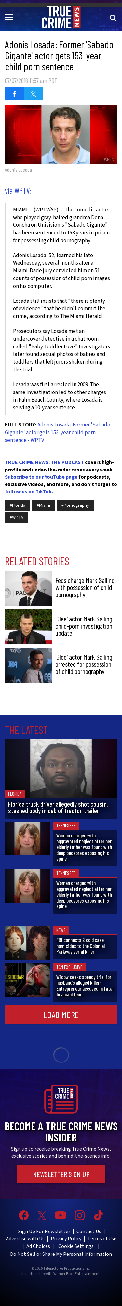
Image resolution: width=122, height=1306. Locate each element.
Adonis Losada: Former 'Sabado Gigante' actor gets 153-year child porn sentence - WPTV (57, 432)
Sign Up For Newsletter (44, 1231)
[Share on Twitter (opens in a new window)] (33, 93)
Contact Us (88, 1231)
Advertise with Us (25, 1238)
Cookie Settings (76, 1246)
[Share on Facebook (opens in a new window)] (14, 93)
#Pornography (75, 505)
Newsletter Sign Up (61, 1174)
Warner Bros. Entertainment (76, 1274)
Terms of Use (102, 1238)
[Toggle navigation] (10, 16)
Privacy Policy (66, 1238)
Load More (61, 1014)
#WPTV (16, 517)
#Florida (17, 505)
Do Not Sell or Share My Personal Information (61, 1254)
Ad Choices (38, 1246)
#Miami (43, 505)
